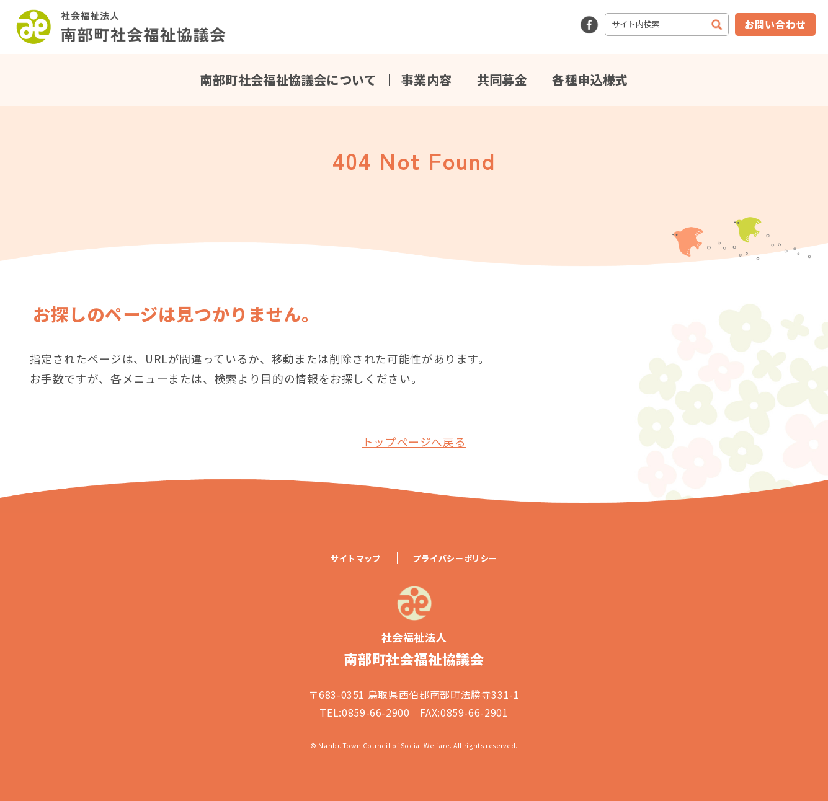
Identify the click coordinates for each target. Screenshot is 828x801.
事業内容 (426, 80)
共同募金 (502, 80)
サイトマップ (356, 558)
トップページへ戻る (414, 441)
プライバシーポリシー (455, 558)
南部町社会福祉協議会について (288, 80)
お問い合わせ (775, 24)
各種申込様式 (590, 80)
